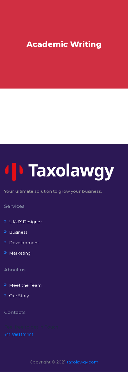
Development (24, 242)
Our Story (19, 295)
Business (18, 232)
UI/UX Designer (25, 221)
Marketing (20, 253)
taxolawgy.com (82, 362)
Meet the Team (25, 285)
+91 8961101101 (19, 335)
